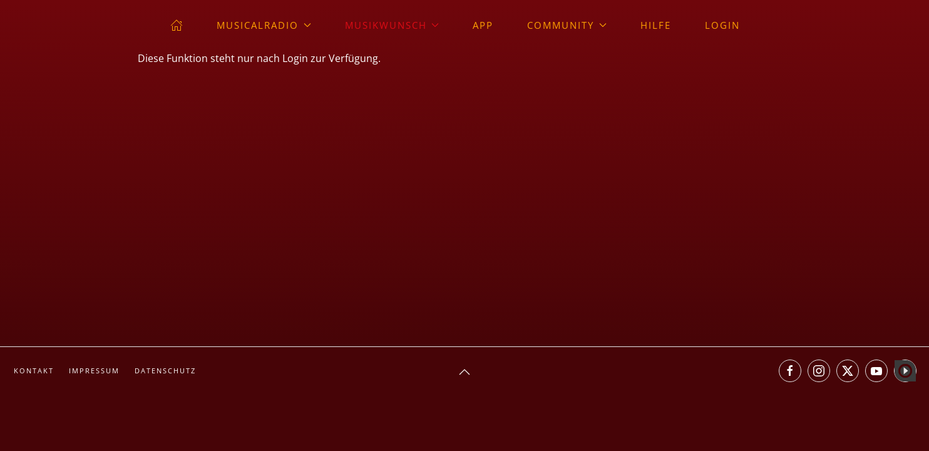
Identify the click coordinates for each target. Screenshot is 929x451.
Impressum (94, 370)
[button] (464, 372)
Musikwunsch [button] (392, 25)
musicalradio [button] (264, 25)
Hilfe (655, 25)
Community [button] (567, 25)
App (483, 25)
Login (722, 25)
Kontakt (34, 370)
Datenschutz (165, 370)
